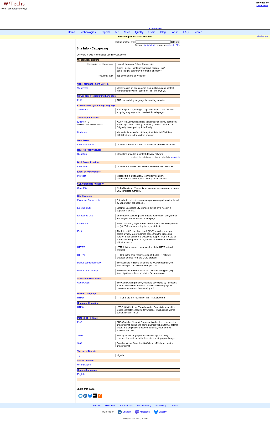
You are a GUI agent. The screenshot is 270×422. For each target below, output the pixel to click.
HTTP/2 (81, 247)
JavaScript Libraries (87, 117)
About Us (96, 405)
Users (151, 32)
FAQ (186, 32)
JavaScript (82, 109)
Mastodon (142, 411)
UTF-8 (80, 307)
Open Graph (83, 282)
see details (175, 157)
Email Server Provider (88, 171)
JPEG (80, 335)
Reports (105, 32)
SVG (79, 343)
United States (84, 364)
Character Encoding (87, 303)
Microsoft (81, 176)
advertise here (155, 28)
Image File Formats (87, 318)
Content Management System (92, 84)
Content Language (87, 370)
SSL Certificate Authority (90, 183)
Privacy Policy (144, 405)
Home (71, 32)
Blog (163, 32)
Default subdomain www (89, 262)
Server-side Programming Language (96, 96)
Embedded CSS (85, 215)
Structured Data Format (89, 278)
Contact (174, 405)
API (117, 32)
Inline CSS (82, 223)
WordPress (82, 88)
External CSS (84, 208)
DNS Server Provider (88, 162)
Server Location (85, 360)
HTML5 (81, 297)
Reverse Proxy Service (89, 150)
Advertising (160, 405)
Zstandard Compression (89, 200)
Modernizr (82, 132)
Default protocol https (87, 270)
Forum (174, 32)
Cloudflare (82, 154)
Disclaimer (110, 405)
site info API (173, 45)
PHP (79, 100)
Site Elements (84, 196)
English (81, 374)
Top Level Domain (86, 351)
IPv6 (79, 231)
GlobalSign (82, 188)
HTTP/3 (81, 255)
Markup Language (86, 293)
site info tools (149, 45)
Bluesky (160, 411)
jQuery (80, 121)
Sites (127, 32)
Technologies (88, 32)
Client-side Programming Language (96, 105)
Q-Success (262, 5)
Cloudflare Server (86, 144)
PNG (79, 322)
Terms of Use (126, 405)
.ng (78, 355)
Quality (139, 32)
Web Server (83, 140)
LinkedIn (124, 411)
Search (198, 32)
